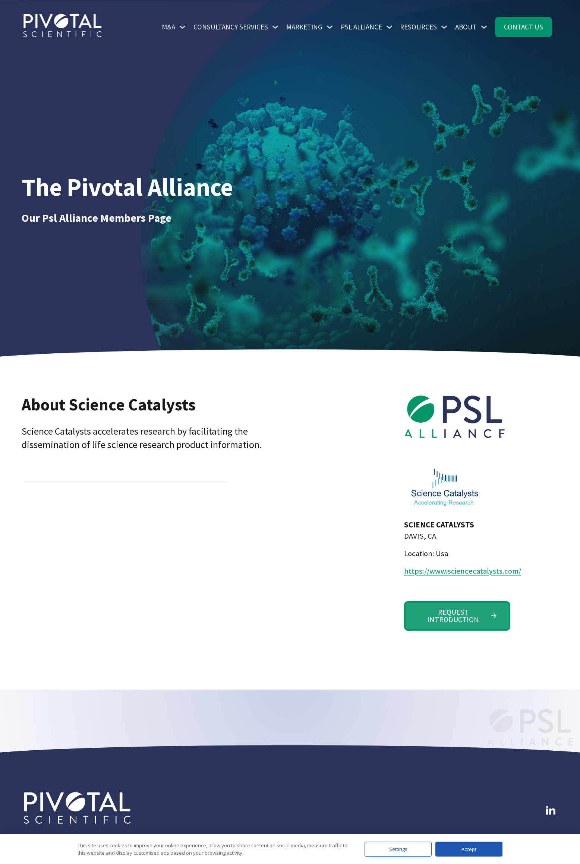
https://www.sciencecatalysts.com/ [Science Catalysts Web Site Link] (457, 571)
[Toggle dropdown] (182, 27)
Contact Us (523, 26)
